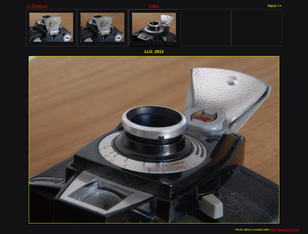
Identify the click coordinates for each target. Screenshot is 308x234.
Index (154, 5)
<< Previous (36, 5)
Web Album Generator (285, 229)
